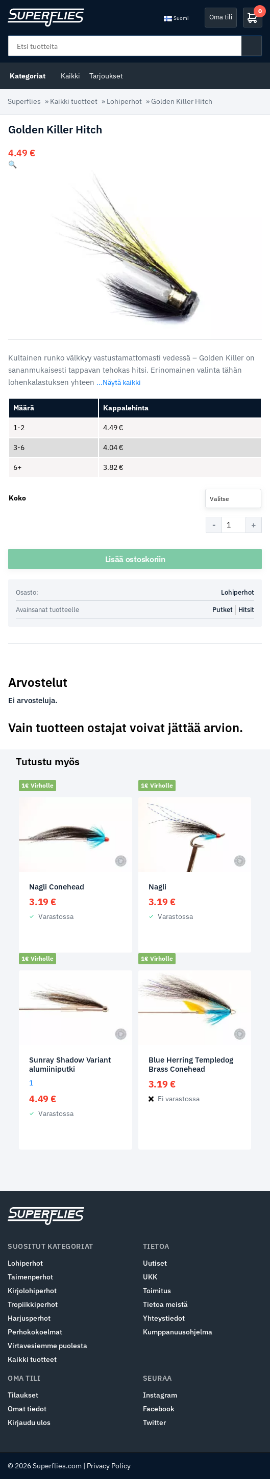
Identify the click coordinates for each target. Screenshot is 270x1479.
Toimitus (157, 1290)
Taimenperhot (30, 1276)
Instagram (160, 1395)
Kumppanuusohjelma (177, 1331)
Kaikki (70, 75)
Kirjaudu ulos (29, 1422)
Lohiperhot (124, 101)
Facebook (159, 1408)
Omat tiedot (27, 1408)
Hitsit (246, 609)
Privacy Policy (109, 1465)
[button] (12, 164)
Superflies (24, 101)
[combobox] (233, 498)
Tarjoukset (106, 75)
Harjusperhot (29, 1318)
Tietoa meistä (165, 1304)
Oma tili (220, 17)
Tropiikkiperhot (33, 1304)
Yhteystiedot (164, 1318)
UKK (150, 1276)
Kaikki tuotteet (73, 101)
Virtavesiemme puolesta (47, 1345)
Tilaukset (23, 1395)
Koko (17, 498)
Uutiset (155, 1263)
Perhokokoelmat (35, 1331)
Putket (222, 609)
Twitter (154, 1422)
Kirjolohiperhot (32, 1290)
